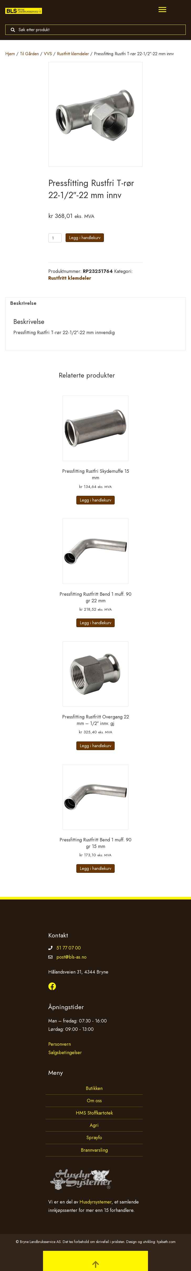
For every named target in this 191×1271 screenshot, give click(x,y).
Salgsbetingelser (65, 1052)
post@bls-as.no (71, 957)
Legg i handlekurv (84, 238)
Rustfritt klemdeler (73, 53)
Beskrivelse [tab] (23, 303)
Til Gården (29, 53)
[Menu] (162, 9)
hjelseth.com (166, 1241)
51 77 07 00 (68, 947)
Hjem (10, 53)
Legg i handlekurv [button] (95, 500)
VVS (48, 53)
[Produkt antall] (55, 238)
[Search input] (94, 30)
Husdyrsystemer (95, 1202)
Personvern (59, 1044)
